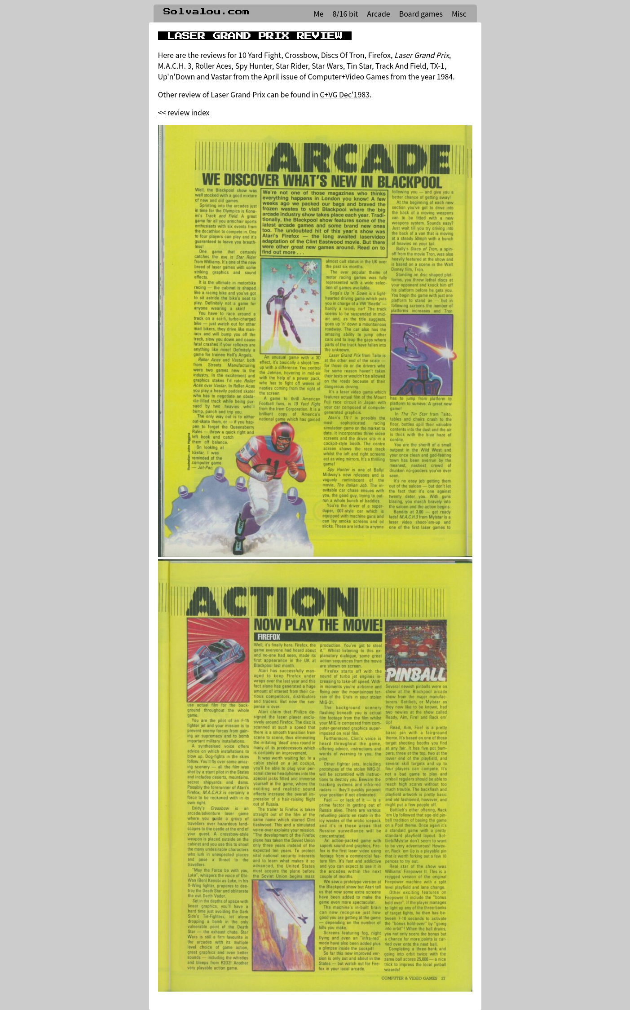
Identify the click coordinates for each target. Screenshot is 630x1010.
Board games (421, 13)
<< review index (184, 112)
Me (319, 13)
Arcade (378, 13)
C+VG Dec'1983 (345, 94)
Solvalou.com (206, 11)
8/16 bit (345, 13)
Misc (459, 13)
